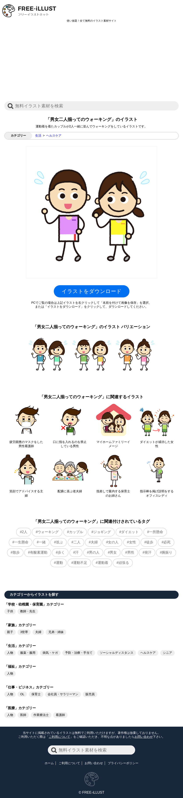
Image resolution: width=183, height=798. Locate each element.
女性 (132, 542)
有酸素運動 (38, 552)
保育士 (36, 694)
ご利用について (59, 736)
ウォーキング (48, 532)
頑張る (124, 563)
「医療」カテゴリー (20, 708)
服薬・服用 (27, 652)
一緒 (42, 542)
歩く (61, 552)
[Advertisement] (91, 64)
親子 (10, 632)
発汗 (148, 552)
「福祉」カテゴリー (20, 666)
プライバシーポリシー (123, 763)
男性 (130, 552)
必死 (167, 542)
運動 (59, 563)
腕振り (167, 552)
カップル (76, 532)
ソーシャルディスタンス (116, 652)
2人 (24, 532)
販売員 (90, 694)
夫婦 (94, 542)
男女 (113, 552)
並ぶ (59, 542)
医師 (23, 715)
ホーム (49, 763)
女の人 (113, 542)
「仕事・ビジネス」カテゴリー (28, 687)
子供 (10, 611)
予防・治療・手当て (78, 652)
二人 (76, 542)
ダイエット (130, 532)
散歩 (16, 552)
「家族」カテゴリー (20, 625)
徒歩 (149, 542)
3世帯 (24, 632)
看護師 (60, 715)
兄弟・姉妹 (56, 632)
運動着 (103, 563)
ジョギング (102, 532)
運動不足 (80, 563)
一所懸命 (156, 532)
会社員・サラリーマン (63, 694)
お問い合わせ (143, 736)
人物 (10, 652)
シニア (167, 652)
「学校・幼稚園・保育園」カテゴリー (34, 604)
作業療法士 (41, 715)
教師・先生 (27, 611)
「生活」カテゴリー (20, 646)
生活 (38, 135)
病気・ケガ (50, 652)
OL (22, 694)
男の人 (94, 552)
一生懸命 (21, 542)
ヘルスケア (53, 135)
